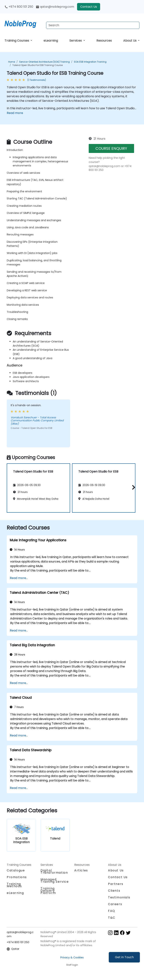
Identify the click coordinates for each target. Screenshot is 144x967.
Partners (115, 884)
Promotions (17, 877)
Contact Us (88, 6)
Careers (115, 904)
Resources (104, 40)
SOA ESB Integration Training (90, 61)
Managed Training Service (54, 880)
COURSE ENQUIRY (111, 148)
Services (75, 40)
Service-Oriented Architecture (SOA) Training (44, 61)
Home (11, 61)
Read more (15, 113)
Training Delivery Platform (48, 890)
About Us (130, 40)
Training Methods (14, 885)
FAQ (111, 911)
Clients (114, 890)
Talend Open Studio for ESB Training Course (37, 65)
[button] (132, 487)
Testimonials (119, 897)
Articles (81, 870)
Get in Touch (124, 957)
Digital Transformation (54, 871)
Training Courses (17, 40)
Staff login (72, 964)
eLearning (51, 40)
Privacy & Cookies (72, 957)
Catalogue (16, 870)
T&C (111, 917)
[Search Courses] (93, 25)
